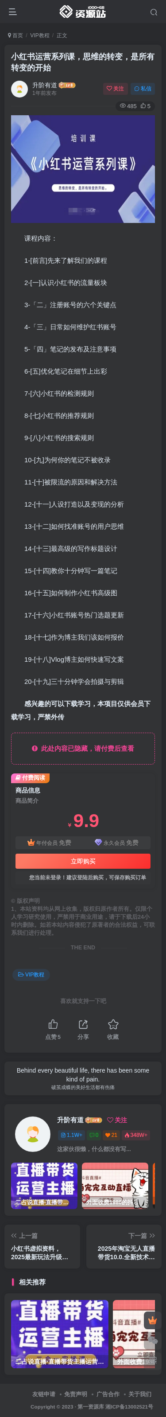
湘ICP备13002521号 (129, 1406)
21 (111, 1135)
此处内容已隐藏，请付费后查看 (83, 748)
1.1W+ (71, 1135)
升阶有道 (44, 85)
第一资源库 (90, 1406)
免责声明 (75, 1394)
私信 (142, 89)
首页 (15, 35)
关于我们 (139, 1394)
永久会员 (117, 842)
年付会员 (49, 842)
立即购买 (83, 861)
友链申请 (43, 1394)
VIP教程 (39, 35)
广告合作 (108, 1394)
